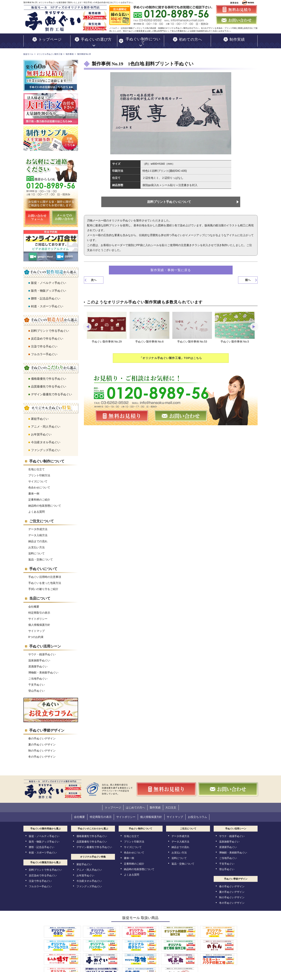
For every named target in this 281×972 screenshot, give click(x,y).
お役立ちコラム (205, 812)
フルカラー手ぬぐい (44, 351)
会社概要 (33, 603)
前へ (248, 276)
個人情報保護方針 (39, 621)
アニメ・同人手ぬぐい (45, 423)
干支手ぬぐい (36, 681)
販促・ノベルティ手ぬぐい (48, 279)
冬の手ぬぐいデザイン (42, 753)
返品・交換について (40, 556)
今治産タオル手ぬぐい (45, 439)
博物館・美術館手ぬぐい (43, 669)
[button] (88, 323)
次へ (93, 276)
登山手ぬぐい (36, 687)
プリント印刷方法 (39, 472)
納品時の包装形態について (44, 502)
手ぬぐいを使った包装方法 (44, 579)
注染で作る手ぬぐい (44, 343)
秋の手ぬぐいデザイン (42, 747)
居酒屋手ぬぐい (37, 663)
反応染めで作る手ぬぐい (47, 335)
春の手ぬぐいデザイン (42, 735)
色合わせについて (39, 484)
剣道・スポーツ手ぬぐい (47, 303)
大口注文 (175, 804)
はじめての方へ (133, 804)
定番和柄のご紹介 (39, 496)
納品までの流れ (37, 538)
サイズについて (37, 478)
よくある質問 (36, 508)
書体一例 (33, 490)
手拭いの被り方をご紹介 (43, 585)
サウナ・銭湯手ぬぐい (42, 651)
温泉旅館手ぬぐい (39, 657)
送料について (36, 550)
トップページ (108, 804)
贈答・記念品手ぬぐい (45, 295)
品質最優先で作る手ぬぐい (48, 383)
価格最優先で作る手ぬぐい (48, 375)
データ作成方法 (37, 526)
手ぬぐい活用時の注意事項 (44, 573)
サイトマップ (36, 627)
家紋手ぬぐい (40, 415)
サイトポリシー (37, 615)
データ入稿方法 (37, 532)
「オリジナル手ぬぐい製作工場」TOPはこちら (170, 356)
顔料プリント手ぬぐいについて (169, 198)
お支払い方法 (36, 544)
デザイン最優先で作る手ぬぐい (51, 391)
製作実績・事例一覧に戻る (170, 267)
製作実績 (156, 804)
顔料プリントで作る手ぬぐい (50, 327)
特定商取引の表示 (39, 609)
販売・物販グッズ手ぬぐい (48, 287)
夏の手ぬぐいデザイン (42, 741)
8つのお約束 (36, 633)
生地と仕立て (36, 466)
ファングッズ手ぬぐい (45, 447)
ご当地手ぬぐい (37, 675)
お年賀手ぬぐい (41, 431)
